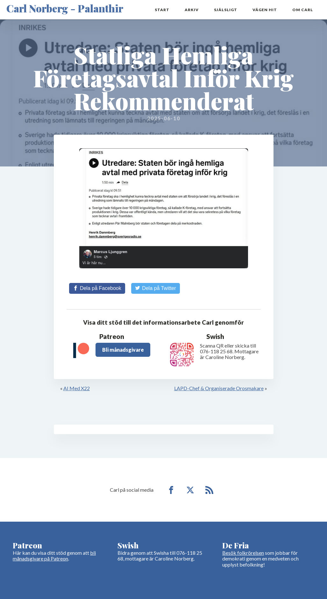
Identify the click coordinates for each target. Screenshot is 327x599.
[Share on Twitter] (155, 288)
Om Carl (302, 9)
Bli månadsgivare (123, 350)
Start (162, 9)
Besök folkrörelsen (243, 553)
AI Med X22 (76, 388)
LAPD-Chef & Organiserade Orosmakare (219, 388)
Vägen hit (264, 9)
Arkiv (192, 9)
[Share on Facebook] (97, 288)
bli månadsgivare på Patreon (54, 555)
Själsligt (225, 9)
